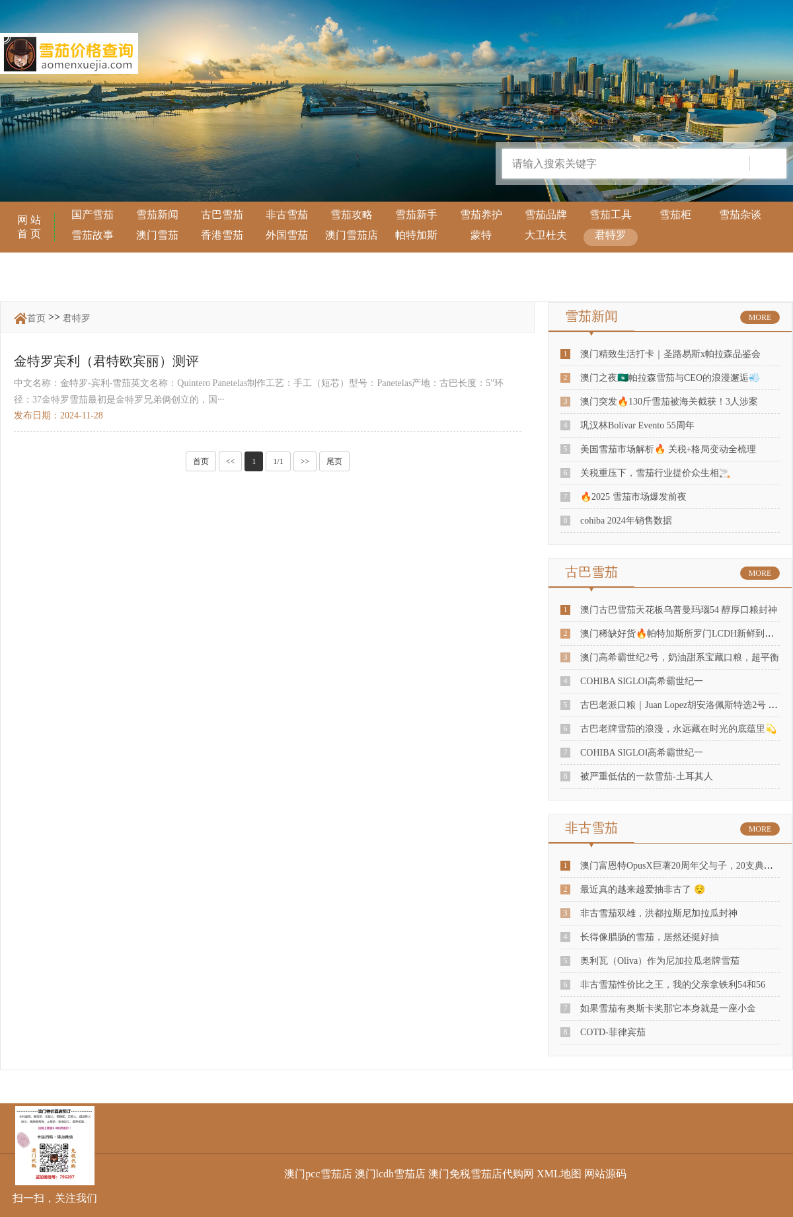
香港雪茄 (222, 235)
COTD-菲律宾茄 (613, 1032)
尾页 (334, 461)
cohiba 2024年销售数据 (626, 521)
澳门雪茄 (157, 235)
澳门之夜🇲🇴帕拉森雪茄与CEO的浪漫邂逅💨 (670, 378)
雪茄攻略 (351, 214)
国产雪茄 (92, 214)
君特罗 (610, 235)
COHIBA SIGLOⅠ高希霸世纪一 (641, 681)
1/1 (278, 461)
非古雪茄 (287, 214)
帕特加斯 (416, 235)
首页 (36, 318)
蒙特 (481, 235)
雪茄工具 (610, 214)
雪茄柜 (675, 214)
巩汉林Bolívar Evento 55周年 (637, 425)
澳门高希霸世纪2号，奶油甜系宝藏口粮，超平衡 (679, 657)
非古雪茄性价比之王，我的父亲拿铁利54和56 (672, 985)
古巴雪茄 (222, 214)
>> (305, 461)
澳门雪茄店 (351, 235)
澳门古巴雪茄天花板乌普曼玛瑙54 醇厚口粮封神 (678, 610)
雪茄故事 (92, 235)
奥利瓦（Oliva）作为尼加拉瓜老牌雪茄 (659, 961)
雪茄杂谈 (740, 214)
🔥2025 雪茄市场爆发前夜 (633, 497)
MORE (760, 317)
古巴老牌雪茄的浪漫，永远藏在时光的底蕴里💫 (678, 729)
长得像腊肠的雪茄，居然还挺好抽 (649, 937)
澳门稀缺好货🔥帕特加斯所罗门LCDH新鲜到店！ (681, 634)
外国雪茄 (287, 235)
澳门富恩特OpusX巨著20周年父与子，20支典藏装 (681, 866)
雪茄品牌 (546, 214)
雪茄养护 (481, 214)
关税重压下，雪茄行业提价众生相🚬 (655, 473)
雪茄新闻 (157, 214)
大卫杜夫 (546, 235)
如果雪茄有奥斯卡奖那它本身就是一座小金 (668, 1008)
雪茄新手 (416, 214)
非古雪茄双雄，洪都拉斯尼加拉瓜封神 (658, 913)
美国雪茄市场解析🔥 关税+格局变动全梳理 (668, 449)
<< (230, 461)
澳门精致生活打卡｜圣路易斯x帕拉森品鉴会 (670, 354)
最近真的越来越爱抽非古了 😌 (642, 889)
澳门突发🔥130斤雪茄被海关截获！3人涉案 (669, 402)
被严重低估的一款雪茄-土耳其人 (646, 776)
